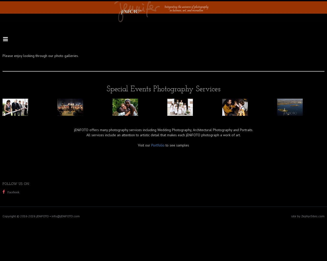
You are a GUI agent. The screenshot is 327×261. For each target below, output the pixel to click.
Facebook (13, 192)
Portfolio (158, 145)
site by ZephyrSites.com (307, 216)
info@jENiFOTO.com (66, 216)
